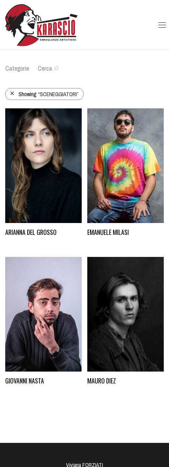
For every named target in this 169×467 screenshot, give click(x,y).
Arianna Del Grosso (31, 232)
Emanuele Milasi (108, 232)
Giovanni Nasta (24, 380)
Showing (44, 94)
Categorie (17, 68)
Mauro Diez (101, 380)
